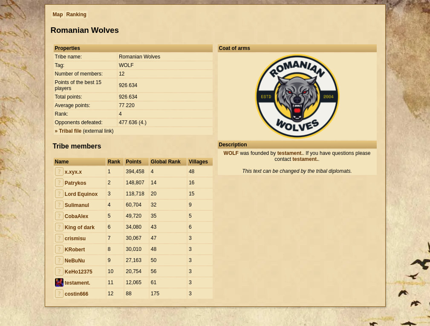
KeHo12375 (78, 272)
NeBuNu (75, 261)
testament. (77, 283)
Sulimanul (77, 205)
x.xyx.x (73, 172)
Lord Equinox (81, 194)
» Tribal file (68, 131)
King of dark (80, 227)
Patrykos (76, 183)
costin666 (76, 294)
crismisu (75, 239)
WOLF (231, 153)
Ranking (76, 14)
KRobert (75, 250)
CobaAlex (76, 216)
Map (58, 14)
